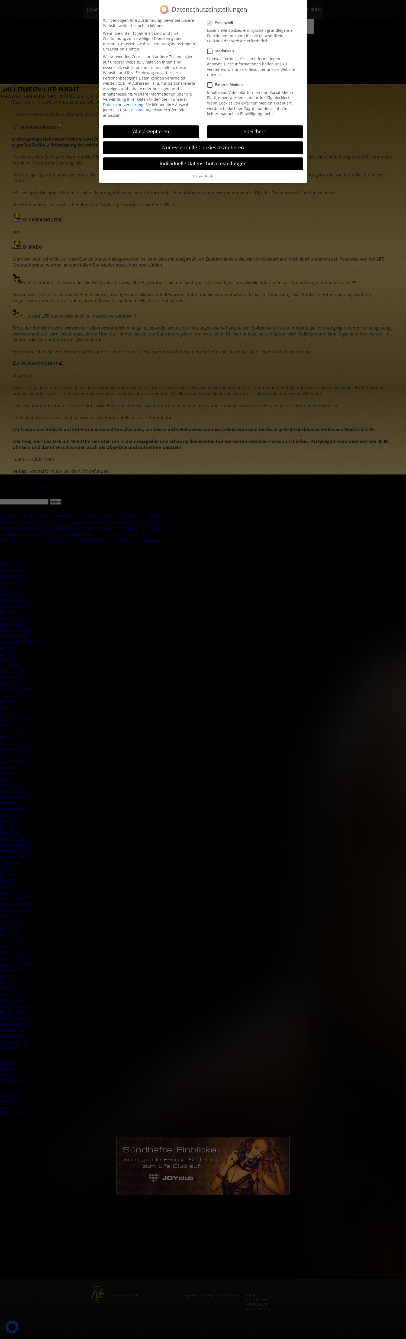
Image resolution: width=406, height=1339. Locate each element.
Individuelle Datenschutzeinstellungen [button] (203, 159)
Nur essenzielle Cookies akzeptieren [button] (203, 143)
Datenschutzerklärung (123, 100)
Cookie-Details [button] (203, 173)
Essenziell (222, 19)
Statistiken (222, 47)
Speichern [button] (255, 127)
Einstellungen (143, 106)
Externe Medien (226, 81)
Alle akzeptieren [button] (151, 127)
